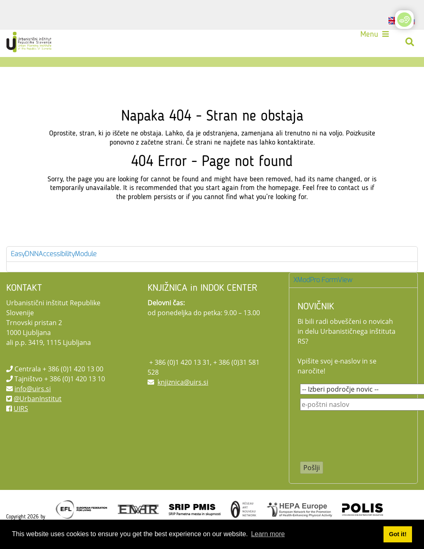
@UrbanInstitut (38, 398)
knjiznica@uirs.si (182, 382)
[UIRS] (29, 42)
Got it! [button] (397, 534)
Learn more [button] (268, 533)
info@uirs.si (32, 388)
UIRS (21, 408)
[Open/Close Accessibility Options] (404, 19)
